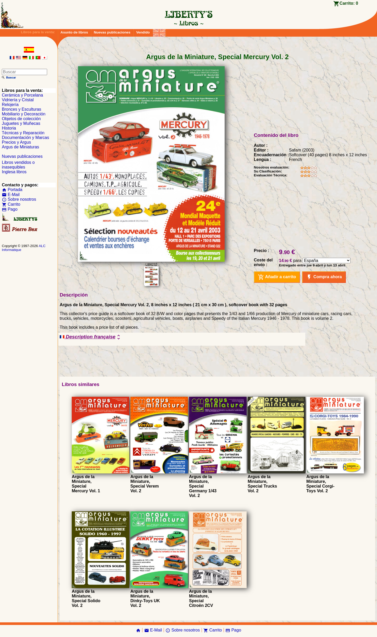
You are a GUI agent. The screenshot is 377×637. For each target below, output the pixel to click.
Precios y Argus (16, 142)
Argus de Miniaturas (20, 147)
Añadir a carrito (277, 277)
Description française (91, 337)
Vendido (143, 32)
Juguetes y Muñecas (21, 123)
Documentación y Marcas (25, 137)
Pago (10, 209)
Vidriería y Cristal (18, 100)
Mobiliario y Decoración (23, 114)
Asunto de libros (74, 32)
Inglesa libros (14, 172)
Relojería (10, 104)
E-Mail (11, 194)
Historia (9, 128)
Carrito (11, 204)
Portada (12, 189)
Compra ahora (324, 277)
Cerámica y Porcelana (22, 95)
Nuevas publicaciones (112, 32)
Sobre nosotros (19, 199)
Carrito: (349, 3)
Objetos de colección (21, 118)
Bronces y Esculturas (21, 109)
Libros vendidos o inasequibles (18, 164)
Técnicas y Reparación (23, 133)
